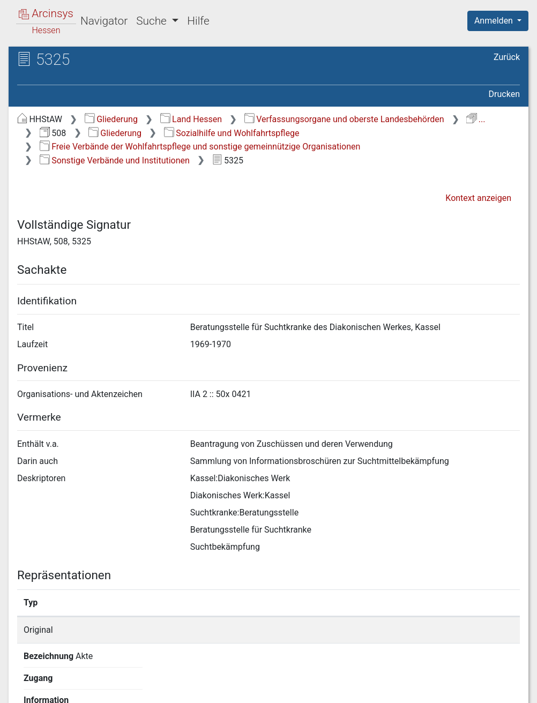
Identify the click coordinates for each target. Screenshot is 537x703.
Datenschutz (340, 688)
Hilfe (198, 20)
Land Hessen (191, 119)
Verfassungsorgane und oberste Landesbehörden (344, 119)
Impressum (501, 688)
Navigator (104, 20)
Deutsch (64, 681)
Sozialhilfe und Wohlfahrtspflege (232, 133)
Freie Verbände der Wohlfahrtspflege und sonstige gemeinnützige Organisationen (200, 146)
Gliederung (111, 119)
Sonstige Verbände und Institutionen (115, 160)
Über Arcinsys (260, 688)
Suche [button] (152, 20)
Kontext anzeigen (478, 198)
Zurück (507, 57)
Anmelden (494, 21)
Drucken (504, 94)
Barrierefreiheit (422, 688)
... (475, 119)
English (25, 681)
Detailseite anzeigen (412, 630)
